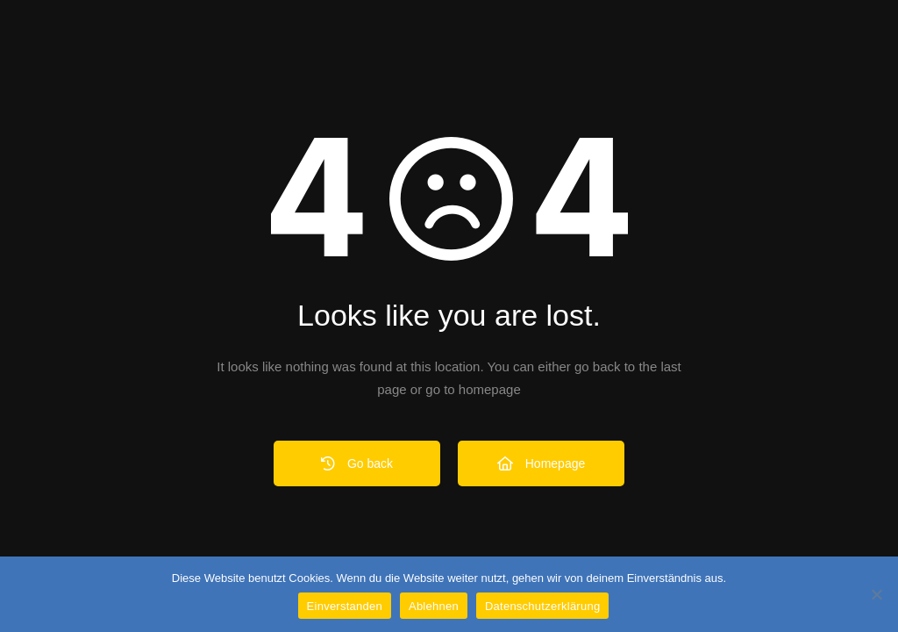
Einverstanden (344, 606)
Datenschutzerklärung (542, 606)
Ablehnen (434, 606)
